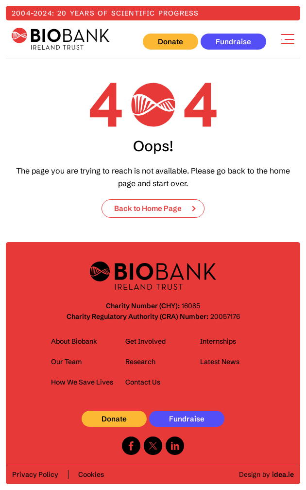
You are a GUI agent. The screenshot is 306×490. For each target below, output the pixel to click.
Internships (218, 341)
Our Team (66, 361)
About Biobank (74, 341)
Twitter (153, 446)
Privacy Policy (35, 474)
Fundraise (233, 41)
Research (140, 361)
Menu (287, 39)
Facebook (131, 446)
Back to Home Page (148, 208)
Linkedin (175, 446)
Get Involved (145, 341)
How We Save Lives (82, 382)
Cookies (91, 474)
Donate (170, 41)
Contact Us (142, 382)
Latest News (219, 361)
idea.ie (283, 474)
